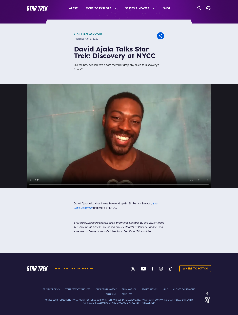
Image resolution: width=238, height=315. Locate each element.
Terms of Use (129, 289)
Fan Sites (127, 294)
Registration (150, 289)
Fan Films (111, 294)
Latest (73, 8)
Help (165, 289)
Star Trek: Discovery (88, 33)
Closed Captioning (184, 289)
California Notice (106, 289)
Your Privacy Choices (77, 289)
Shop (167, 8)
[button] (37, 8)
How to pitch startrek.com (74, 268)
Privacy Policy (51, 289)
